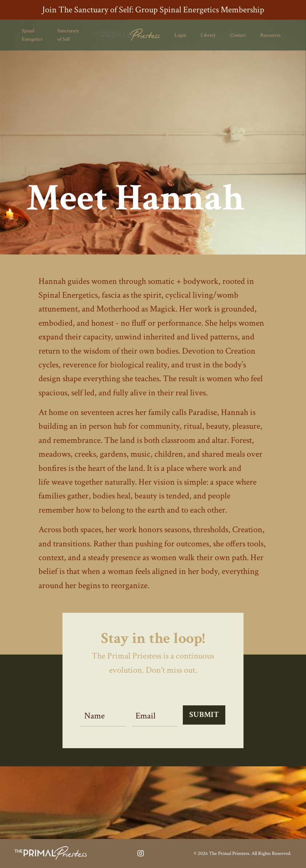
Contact (238, 35)
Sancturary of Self (68, 35)
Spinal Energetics (32, 35)
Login (180, 35)
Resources (270, 35)
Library (208, 35)
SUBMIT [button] (204, 714)
